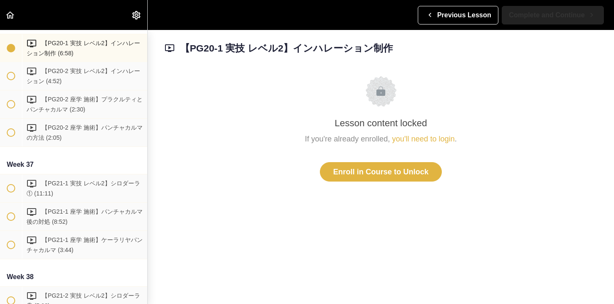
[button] (10, 15)
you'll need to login (423, 139)
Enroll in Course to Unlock (380, 172)
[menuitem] (136, 15)
